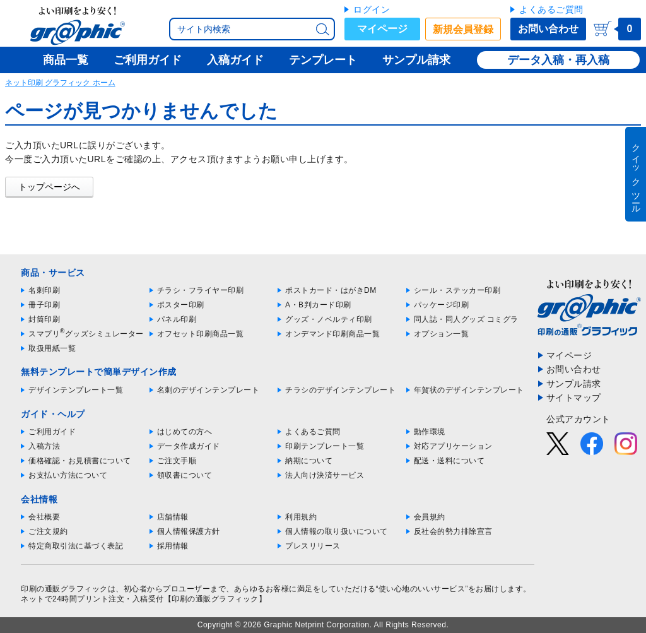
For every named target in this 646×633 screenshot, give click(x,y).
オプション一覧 (441, 333)
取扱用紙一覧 (52, 348)
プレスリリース (313, 545)
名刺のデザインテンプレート (208, 390)
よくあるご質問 (551, 9)
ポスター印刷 (180, 304)
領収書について (185, 475)
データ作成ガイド (188, 446)
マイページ (382, 28)
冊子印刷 (44, 304)
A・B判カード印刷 (318, 304)
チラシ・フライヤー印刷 (200, 290)
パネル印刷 (177, 319)
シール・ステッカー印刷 (457, 290)
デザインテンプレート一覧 (75, 390)
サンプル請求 (573, 384)
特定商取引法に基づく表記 (75, 545)
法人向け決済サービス (324, 475)
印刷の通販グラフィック (64, 588)
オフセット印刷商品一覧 (200, 333)
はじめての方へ (185, 431)
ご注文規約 (48, 531)
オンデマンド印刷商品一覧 (332, 333)
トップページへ (49, 187)
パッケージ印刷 (441, 304)
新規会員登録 (463, 29)
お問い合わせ (548, 28)
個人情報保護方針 (188, 531)
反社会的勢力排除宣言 (453, 531)
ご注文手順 (177, 460)
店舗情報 (173, 516)
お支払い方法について (67, 475)
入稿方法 (44, 446)
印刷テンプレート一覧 (324, 446)
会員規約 (429, 516)
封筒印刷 (44, 319)
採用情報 (173, 545)
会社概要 (44, 516)
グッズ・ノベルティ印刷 (328, 319)
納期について (308, 460)
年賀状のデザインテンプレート (469, 390)
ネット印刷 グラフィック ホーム (60, 82)
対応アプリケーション (453, 446)
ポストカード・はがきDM (331, 290)
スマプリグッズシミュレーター (86, 333)
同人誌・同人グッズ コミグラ (466, 319)
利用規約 (301, 516)
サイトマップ (573, 398)
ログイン (371, 9)
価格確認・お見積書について (79, 460)
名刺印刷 (44, 290)
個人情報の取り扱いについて (336, 531)
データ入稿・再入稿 (558, 60)
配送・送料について (449, 460)
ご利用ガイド (52, 431)
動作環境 (429, 431)
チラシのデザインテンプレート (340, 390)
